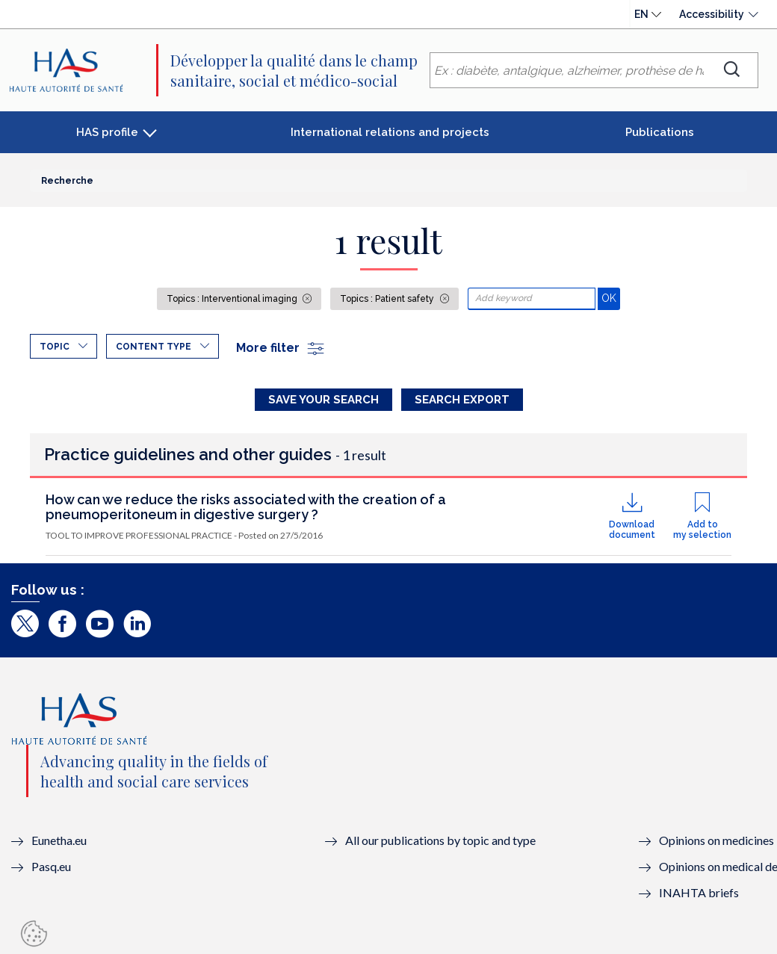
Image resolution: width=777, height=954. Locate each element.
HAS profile (107, 132)
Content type (153, 346)
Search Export (462, 399)
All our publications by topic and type (440, 840)
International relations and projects (390, 132)
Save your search (323, 399)
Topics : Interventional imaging (233, 299)
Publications (659, 132)
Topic (54, 346)
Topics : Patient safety (388, 299)
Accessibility (711, 14)
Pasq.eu (51, 866)
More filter (281, 348)
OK (610, 297)
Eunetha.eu (59, 840)
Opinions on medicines (716, 840)
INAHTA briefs (699, 892)
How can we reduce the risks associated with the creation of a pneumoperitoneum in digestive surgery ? (246, 507)
